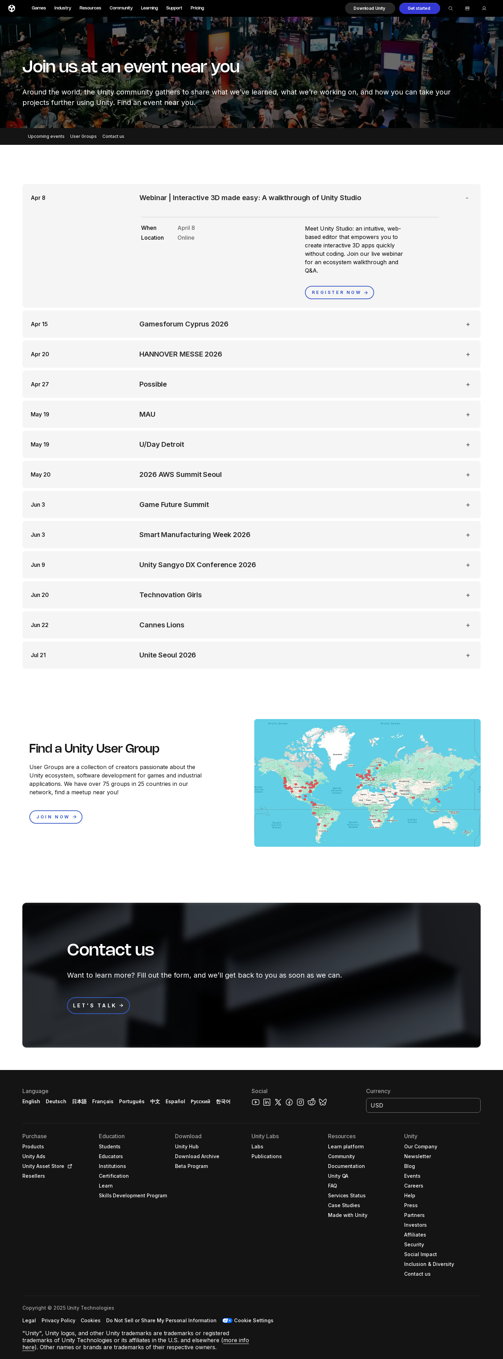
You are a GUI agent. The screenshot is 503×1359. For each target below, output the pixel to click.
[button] (370, 8)
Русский (200, 1101)
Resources (90, 8)
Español (175, 1101)
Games (39, 8)
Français (103, 1101)
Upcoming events (46, 136)
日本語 (79, 1101)
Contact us (113, 136)
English (31, 1101)
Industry (62, 8)
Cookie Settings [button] (254, 1320)
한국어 (223, 1101)
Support (174, 8)
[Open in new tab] (68, 1166)
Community (121, 8)
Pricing (197, 8)
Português (132, 1101)
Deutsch (56, 1101)
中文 (155, 1101)
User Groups (83, 136)
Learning (149, 8)
